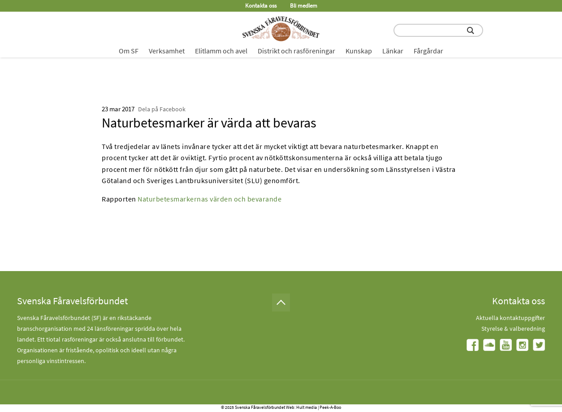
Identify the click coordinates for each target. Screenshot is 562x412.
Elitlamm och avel (221, 50)
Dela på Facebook (162, 109)
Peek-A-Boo (330, 407)
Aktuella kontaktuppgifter (510, 318)
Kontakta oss (261, 5)
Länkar (392, 50)
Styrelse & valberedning (513, 328)
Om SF (128, 50)
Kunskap (359, 50)
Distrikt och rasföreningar (296, 50)
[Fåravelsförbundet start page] (281, 29)
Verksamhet (167, 50)
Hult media (306, 407)
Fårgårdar (428, 50)
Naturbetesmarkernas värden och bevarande (209, 198)
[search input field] (438, 30)
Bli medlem (303, 5)
